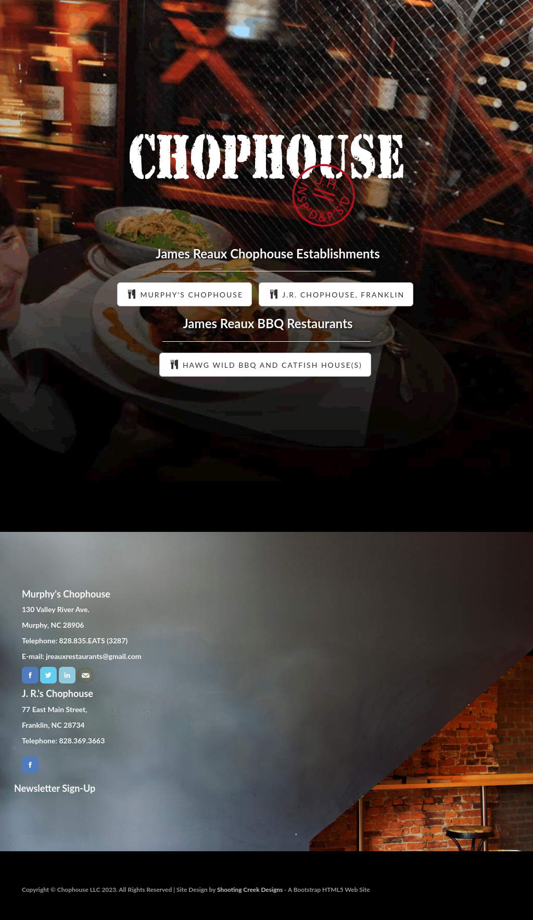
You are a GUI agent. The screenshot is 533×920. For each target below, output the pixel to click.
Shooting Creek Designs (250, 889)
